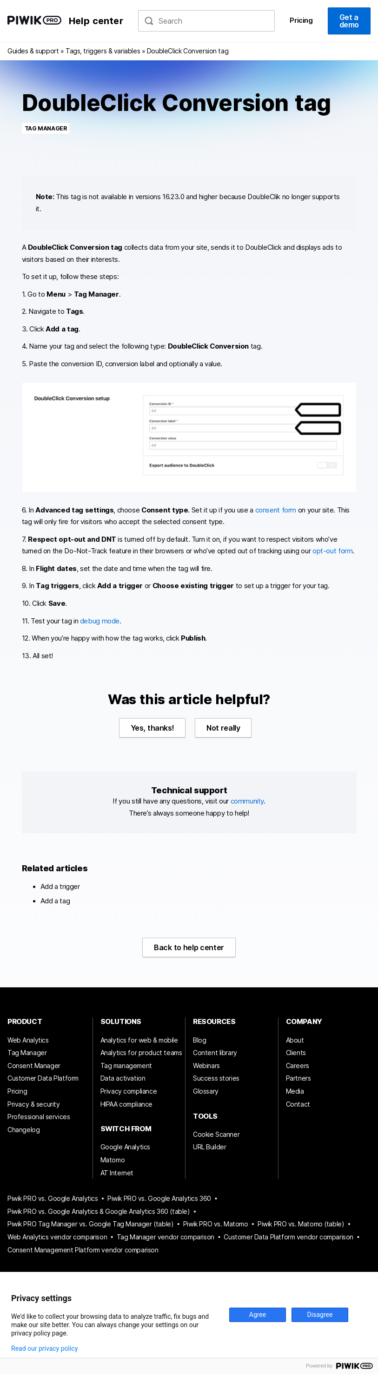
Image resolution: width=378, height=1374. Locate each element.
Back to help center (189, 947)
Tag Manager (46, 128)
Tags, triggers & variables (103, 51)
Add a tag (55, 901)
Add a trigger (60, 886)
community (247, 801)
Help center (96, 20)
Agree (257, 1314)
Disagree (320, 1314)
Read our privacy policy (44, 1348)
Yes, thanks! (152, 727)
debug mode (99, 621)
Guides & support (33, 51)
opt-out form (332, 551)
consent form (275, 510)
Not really (223, 727)
